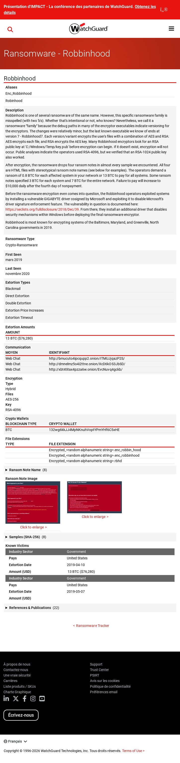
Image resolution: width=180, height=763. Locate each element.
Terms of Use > (133, 751)
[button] (171, 28)
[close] (164, 9)
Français (15, 741)
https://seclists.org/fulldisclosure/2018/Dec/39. (42, 209)
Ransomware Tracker (92, 626)
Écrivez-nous (21, 715)
